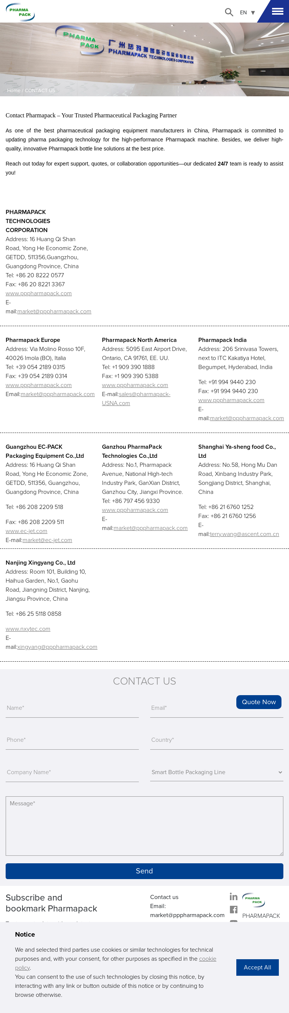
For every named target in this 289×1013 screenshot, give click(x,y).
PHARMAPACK (261, 916)
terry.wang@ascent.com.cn (244, 534)
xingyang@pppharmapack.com (57, 647)
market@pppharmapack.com (54, 311)
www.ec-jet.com (26, 531)
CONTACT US (40, 91)
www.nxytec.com (28, 629)
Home (14, 91)
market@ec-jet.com (47, 540)
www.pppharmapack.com (39, 293)
